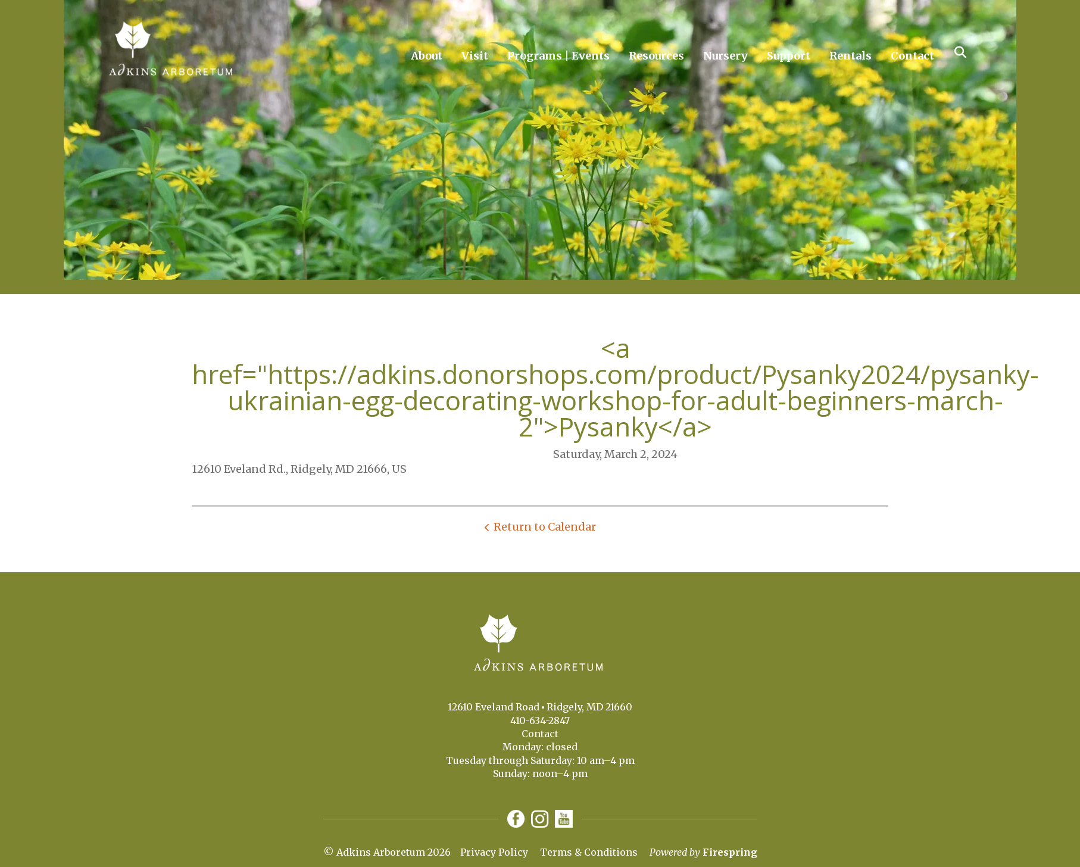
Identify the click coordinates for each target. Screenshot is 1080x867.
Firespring (730, 852)
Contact (912, 56)
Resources (656, 56)
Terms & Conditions (589, 852)
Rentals (850, 56)
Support (788, 56)
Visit (474, 56)
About (426, 56)
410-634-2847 (540, 720)
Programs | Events (558, 56)
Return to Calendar (545, 527)
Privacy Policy (494, 852)
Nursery (725, 56)
